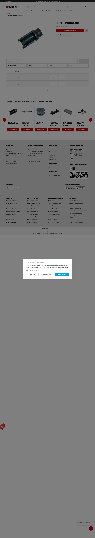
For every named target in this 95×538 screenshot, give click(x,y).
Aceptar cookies (62, 274)
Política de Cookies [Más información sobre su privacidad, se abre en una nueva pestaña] (33, 270)
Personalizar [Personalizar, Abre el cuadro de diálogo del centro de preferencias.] (32, 274)
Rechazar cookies (46, 274)
